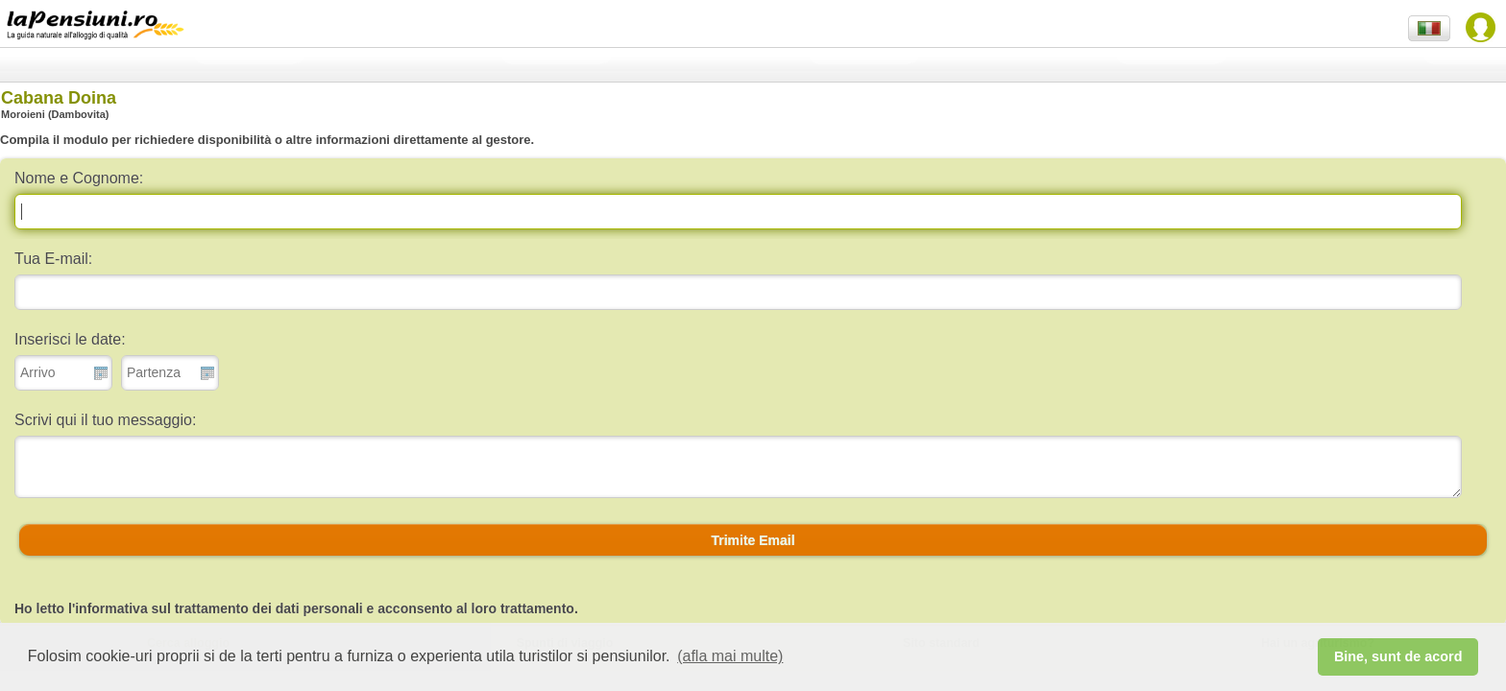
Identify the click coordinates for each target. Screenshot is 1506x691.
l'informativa (108, 608)
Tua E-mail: (53, 258)
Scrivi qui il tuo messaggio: (105, 420)
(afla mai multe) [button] (730, 656)
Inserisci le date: (70, 339)
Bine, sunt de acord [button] (1398, 656)
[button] (753, 540)
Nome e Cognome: (78, 178)
